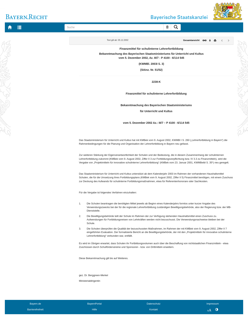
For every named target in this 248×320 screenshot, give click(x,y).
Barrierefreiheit (35, 309)
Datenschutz (153, 303)
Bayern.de (35, 303)
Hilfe (94, 309)
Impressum (213, 303)
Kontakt (153, 309)
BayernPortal (94, 303)
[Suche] (114, 27)
